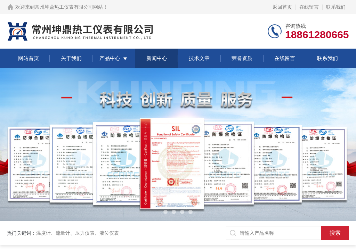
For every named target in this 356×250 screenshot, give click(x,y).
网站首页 (28, 58)
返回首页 (282, 7)
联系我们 (336, 7)
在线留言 (309, 7)
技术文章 (199, 58)
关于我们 (71, 58)
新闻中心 (156, 58)
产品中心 (109, 58)
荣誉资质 (242, 58)
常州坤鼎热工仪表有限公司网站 (69, 7)
